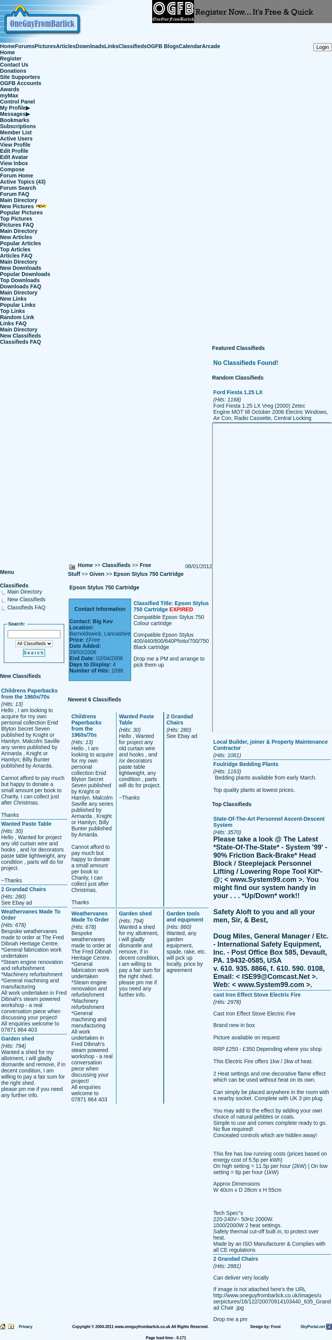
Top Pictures (16, 219)
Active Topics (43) (23, 182)
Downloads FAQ (20, 286)
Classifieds (132, 46)
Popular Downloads (25, 274)
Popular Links (18, 305)
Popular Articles (20, 243)
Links (112, 46)
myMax (9, 95)
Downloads (90, 46)
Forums (25, 46)
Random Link (17, 317)
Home (7, 46)
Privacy (26, 1327)
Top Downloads (20, 280)
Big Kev (103, 621)
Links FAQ (13, 323)
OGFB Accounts (21, 83)
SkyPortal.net (312, 1327)
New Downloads (20, 268)
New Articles (16, 237)
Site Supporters (20, 77)
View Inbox (14, 163)
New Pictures (23, 206)
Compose (12, 169)
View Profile (15, 145)
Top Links (12, 311)
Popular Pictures (21, 212)
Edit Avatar (14, 157)
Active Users (16, 139)
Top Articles (15, 249)
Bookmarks (14, 120)
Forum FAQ (14, 194)
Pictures (45, 46)
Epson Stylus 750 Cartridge (149, 574)
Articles (66, 46)
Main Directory (18, 200)
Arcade (211, 46)
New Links (13, 299)
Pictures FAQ (17, 225)
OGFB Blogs (163, 46)
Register (11, 58)
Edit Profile (14, 151)
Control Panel (17, 102)
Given (97, 574)
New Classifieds (20, 336)
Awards (9, 89)
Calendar (190, 46)
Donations (13, 71)
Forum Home (16, 175)
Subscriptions (18, 126)
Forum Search (18, 188)
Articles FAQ (16, 256)
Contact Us (14, 65)
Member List (16, 132)
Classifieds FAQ (20, 342)
